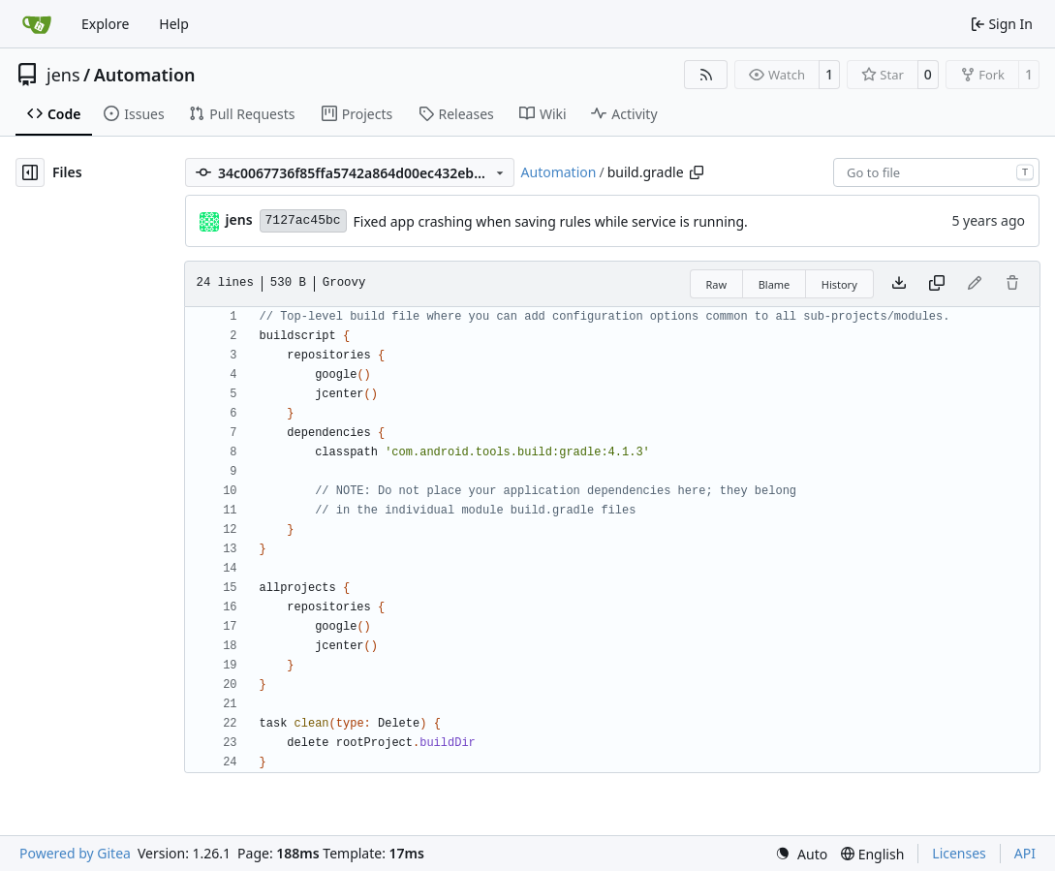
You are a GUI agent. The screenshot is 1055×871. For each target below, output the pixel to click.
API (1025, 853)
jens (63, 74)
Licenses (959, 853)
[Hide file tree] (30, 172)
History (839, 284)
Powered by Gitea (75, 853)
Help (174, 24)
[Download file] (899, 283)
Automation (145, 74)
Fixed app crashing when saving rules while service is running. (551, 221)
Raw (717, 284)
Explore (105, 24)
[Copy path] (696, 172)
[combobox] (936, 172)
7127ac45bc (303, 220)
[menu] (801, 854)
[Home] (37, 24)
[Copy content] (936, 283)
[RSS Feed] (706, 74)
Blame (775, 284)
